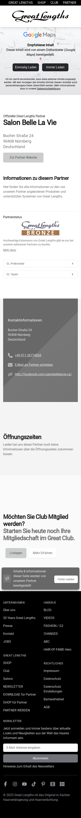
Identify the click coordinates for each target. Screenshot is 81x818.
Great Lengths (20, 3)
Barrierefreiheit (54, 699)
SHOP (7, 663)
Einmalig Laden (26, 67)
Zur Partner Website (23, 157)
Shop (42, 3)
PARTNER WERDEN (16, 710)
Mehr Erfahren (42, 553)
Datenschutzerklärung (48, 88)
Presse (7, 626)
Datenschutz (52, 679)
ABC (47, 641)
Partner (69, 3)
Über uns (9, 610)
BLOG (48, 610)
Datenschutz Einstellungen (53, 689)
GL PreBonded (40, 264)
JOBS (7, 641)
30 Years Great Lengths (19, 618)
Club (54, 3)
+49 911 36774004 (28, 355)
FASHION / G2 (53, 626)
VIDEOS (49, 618)
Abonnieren (40, 758)
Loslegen (16, 553)
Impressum (51, 671)
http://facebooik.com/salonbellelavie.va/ (43, 374)
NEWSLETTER (13, 686)
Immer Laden (55, 67)
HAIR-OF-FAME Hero (57, 649)
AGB (47, 707)
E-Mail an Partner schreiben (34, 365)
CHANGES (51, 634)
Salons (8, 679)
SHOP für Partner (15, 702)
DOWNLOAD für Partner (19, 694)
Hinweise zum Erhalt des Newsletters (28, 766)
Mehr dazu (9, 250)
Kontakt (8, 634)
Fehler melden (66, 579)
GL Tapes (40, 274)
